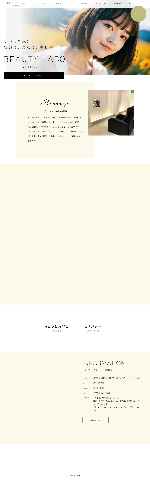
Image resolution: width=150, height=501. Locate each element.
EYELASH (84, 4)
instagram (95, 420)
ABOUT (58, 4)
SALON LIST (101, 4)
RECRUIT (117, 4)
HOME (45, 4)
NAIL (71, 4)
